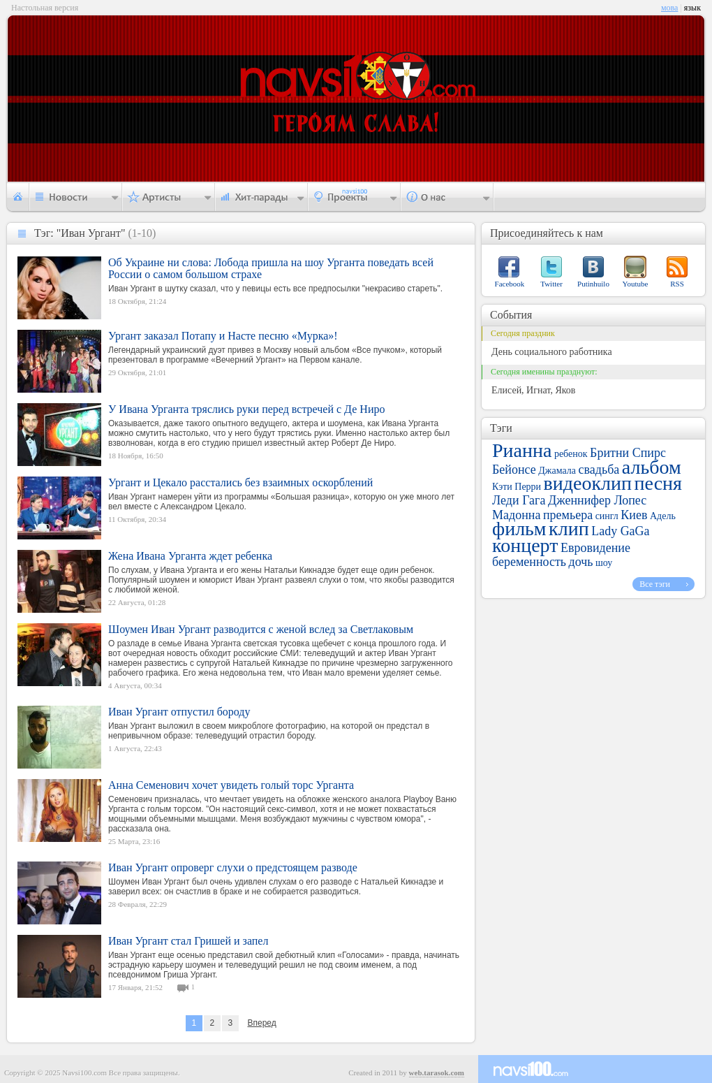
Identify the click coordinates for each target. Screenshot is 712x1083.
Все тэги (654, 584)
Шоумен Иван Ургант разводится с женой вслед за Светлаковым (260, 629)
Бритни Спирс (628, 453)
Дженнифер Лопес (597, 500)
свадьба (599, 470)
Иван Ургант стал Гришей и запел (188, 941)
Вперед (261, 1023)
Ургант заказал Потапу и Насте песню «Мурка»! (223, 336)
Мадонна (516, 515)
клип (569, 528)
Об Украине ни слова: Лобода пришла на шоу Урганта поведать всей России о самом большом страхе (270, 268)
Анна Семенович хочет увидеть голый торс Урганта (231, 785)
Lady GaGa (620, 531)
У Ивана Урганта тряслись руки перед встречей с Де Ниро (246, 409)
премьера (568, 515)
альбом (651, 467)
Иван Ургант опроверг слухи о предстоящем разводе (232, 867)
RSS (677, 283)
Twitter (551, 283)
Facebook (510, 283)
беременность (529, 562)
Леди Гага (518, 500)
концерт (525, 545)
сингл (606, 516)
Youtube (635, 283)
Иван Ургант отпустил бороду (179, 712)
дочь (581, 562)
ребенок (571, 454)
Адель (663, 516)
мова (669, 8)
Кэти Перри (516, 486)
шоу (603, 563)
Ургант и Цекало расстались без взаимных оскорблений (240, 482)
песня (658, 483)
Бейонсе (514, 470)
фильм (519, 528)
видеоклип (588, 483)
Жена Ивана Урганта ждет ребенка (190, 556)
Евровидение (595, 548)
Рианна (521, 450)
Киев (634, 515)
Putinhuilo (593, 283)
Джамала (557, 470)
